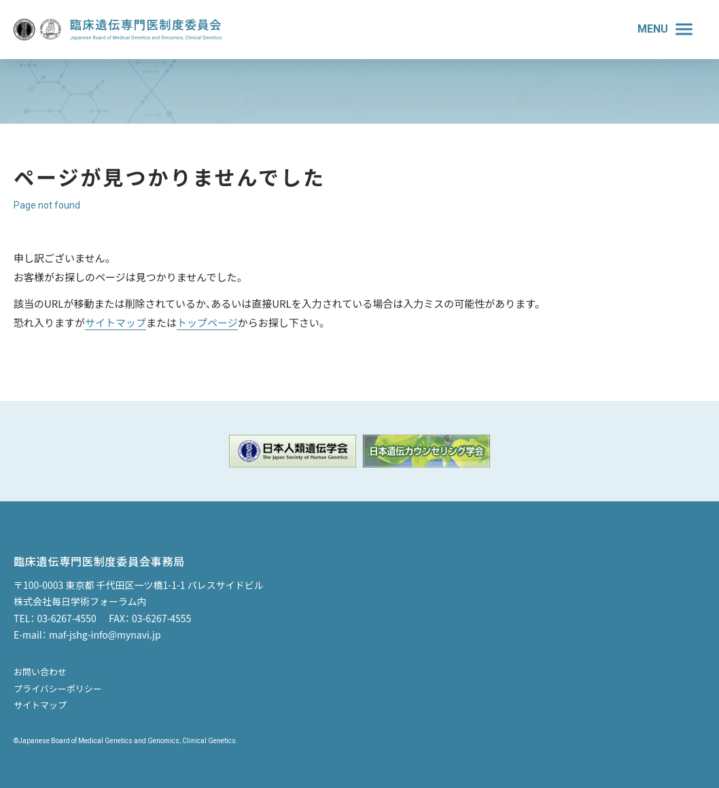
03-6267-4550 (66, 618)
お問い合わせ (40, 671)
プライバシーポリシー (58, 688)
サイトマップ (115, 322)
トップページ (207, 322)
